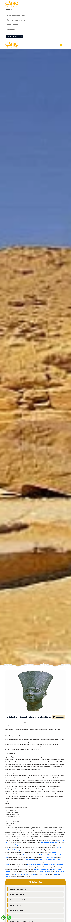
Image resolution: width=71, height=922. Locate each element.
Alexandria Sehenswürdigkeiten (19, 900)
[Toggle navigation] (64, 37)
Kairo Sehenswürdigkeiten (17, 889)
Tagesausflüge (12, 25)
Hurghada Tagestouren (40, 869)
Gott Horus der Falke (36, 862)
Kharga (7, 876)
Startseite (9, 10)
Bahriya (33, 874)
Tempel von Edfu (21, 862)
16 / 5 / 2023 (58, 717)
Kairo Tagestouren (20, 850)
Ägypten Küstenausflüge (16, 20)
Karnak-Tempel (29, 859)
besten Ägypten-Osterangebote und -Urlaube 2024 (26, 845)
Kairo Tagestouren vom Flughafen (34, 854)
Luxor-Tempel (44, 859)
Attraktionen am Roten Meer (18, 916)
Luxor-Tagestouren (49, 864)
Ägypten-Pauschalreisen (16, 15)
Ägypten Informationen (16, 894)
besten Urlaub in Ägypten (48, 842)
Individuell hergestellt (14, 37)
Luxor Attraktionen (15, 905)
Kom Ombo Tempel (52, 862)
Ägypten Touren (54, 859)
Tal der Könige (50, 857)
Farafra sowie (43, 874)
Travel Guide (11, 29)
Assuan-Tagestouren (34, 864)
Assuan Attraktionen (16, 911)
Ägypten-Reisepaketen (45, 871)
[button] (61, 44)
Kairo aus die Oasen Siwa (22, 874)
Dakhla (56, 874)
